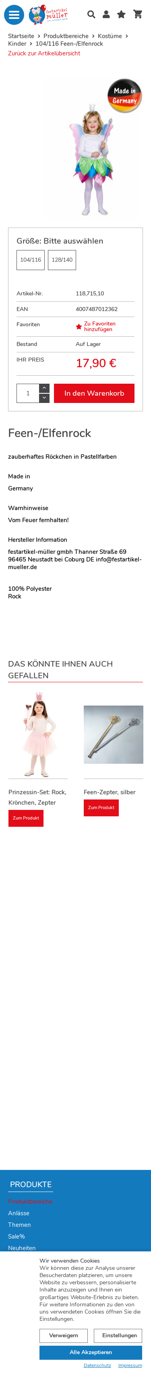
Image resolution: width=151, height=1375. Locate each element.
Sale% (16, 1237)
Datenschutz (97, 1366)
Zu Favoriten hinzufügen (96, 326)
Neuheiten (22, 1248)
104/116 (30, 260)
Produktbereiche (30, 1202)
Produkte (31, 1185)
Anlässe (18, 1213)
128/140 (62, 260)
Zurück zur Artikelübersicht (44, 53)
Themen (19, 1225)
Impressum (130, 1366)
